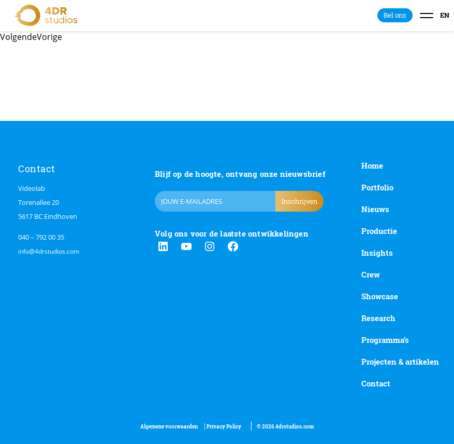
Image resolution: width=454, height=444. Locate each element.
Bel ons (395, 15)
